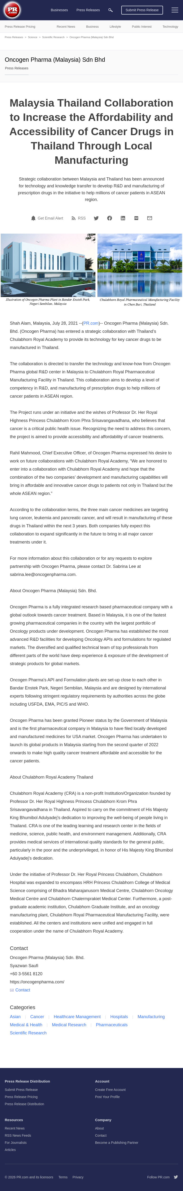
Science (32, 37)
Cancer (37, 1016)
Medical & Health (26, 1024)
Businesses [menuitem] (59, 10)
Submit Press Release (142, 10)
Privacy (77, 1177)
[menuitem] (110, 10)
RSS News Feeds (18, 1135)
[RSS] (74, 218)
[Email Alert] (34, 218)
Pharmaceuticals (112, 1024)
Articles (10, 1150)
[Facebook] (109, 218)
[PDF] (136, 218)
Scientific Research (53, 37)
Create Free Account (110, 1090)
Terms (62, 1177)
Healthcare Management (77, 1016)
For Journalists (16, 1143)
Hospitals (119, 1016)
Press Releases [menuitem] (88, 10)
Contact (20, 990)
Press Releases (14, 37)
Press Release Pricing (21, 1097)
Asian (15, 1016)
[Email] (149, 218)
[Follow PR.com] (174, 1177)
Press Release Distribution (24, 1104)
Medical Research (69, 1024)
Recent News (15, 1128)
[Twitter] (96, 218)
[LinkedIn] (123, 218)
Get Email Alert (50, 218)
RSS (82, 218)
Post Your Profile (107, 1097)
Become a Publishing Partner (116, 1143)
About (99, 1128)
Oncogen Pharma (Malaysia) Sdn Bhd (92, 37)
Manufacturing (151, 1016)
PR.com (91, 323)
